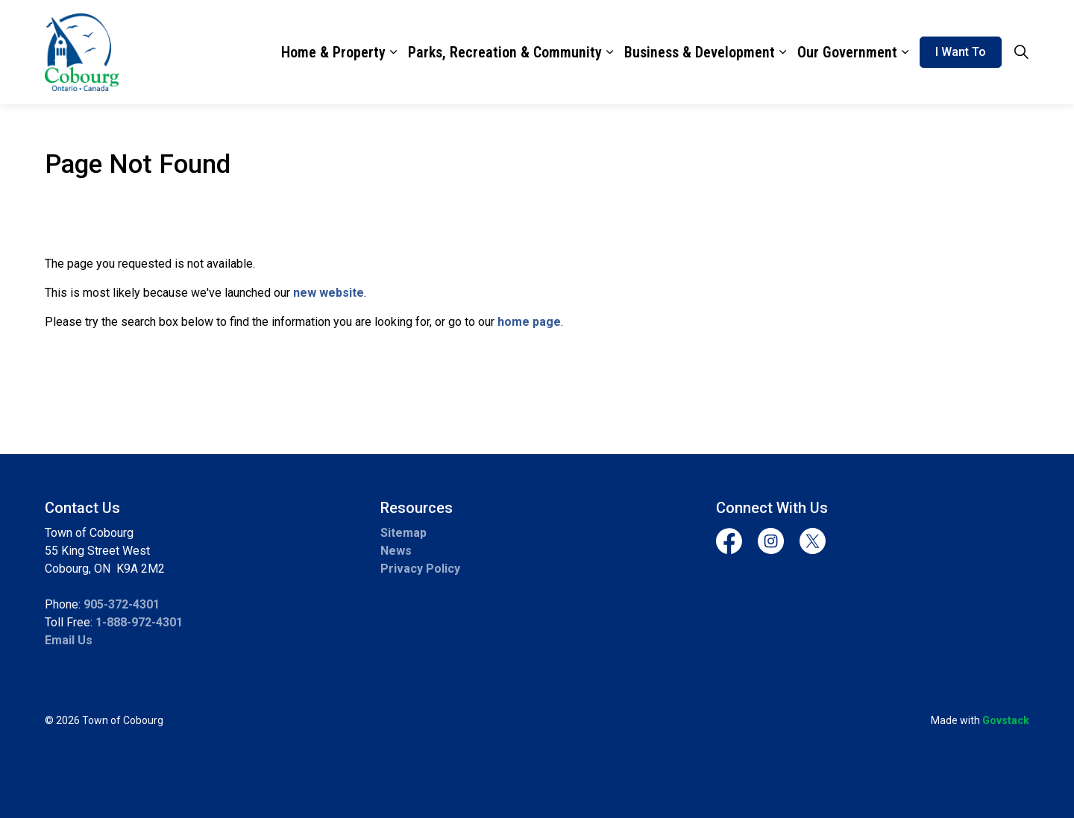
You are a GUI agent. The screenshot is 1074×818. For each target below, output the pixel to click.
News (396, 551)
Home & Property (333, 52)
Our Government (847, 52)
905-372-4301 (122, 604)
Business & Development (699, 52)
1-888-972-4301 (139, 622)
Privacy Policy (420, 568)
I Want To (960, 52)
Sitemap (403, 533)
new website (328, 293)
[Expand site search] (1021, 52)
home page (529, 322)
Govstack (1005, 720)
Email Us (68, 640)
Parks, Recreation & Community (505, 52)
